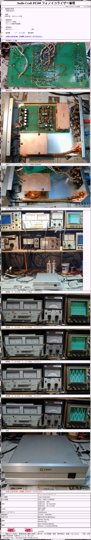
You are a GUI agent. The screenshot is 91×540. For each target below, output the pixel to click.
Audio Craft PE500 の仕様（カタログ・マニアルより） (24, 36)
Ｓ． (2, 491)
